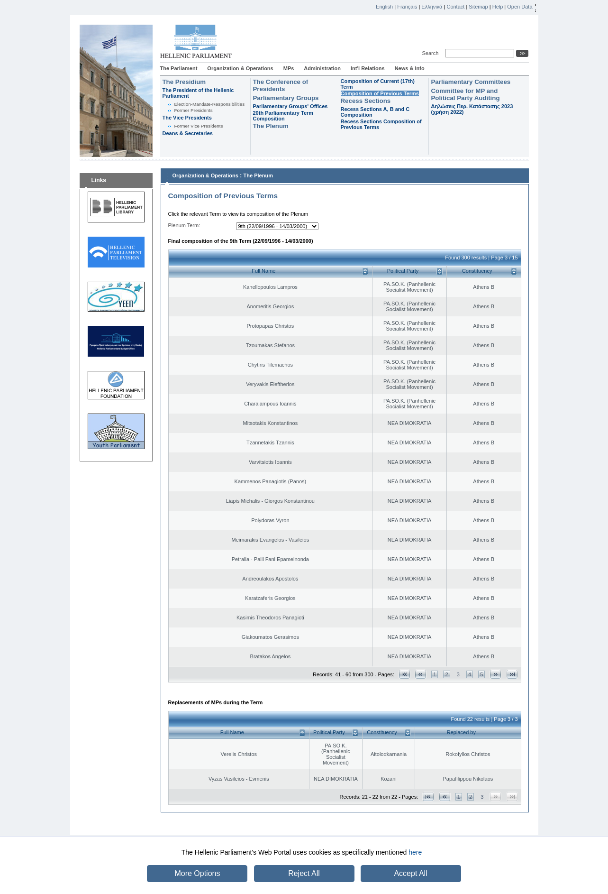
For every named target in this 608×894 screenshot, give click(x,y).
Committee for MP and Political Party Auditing (465, 94)
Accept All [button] (410, 873)
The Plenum (271, 125)
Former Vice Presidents (198, 126)
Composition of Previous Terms (380, 93)
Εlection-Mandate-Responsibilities (209, 104)
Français (407, 6)
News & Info (410, 68)
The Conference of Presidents (281, 85)
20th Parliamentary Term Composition (283, 115)
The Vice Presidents (187, 117)
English (384, 6)
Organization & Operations (240, 68)
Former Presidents (193, 110)
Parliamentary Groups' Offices (290, 106)
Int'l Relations (368, 68)
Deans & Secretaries (188, 133)
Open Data (519, 6)
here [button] (415, 852)
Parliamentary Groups (286, 97)
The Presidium (184, 81)
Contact (455, 6)
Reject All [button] (304, 873)
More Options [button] (197, 873)
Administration (322, 68)
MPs (288, 68)
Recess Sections (366, 100)
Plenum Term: (184, 225)
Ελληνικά (431, 6)
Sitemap (478, 6)
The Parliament (179, 68)
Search (432, 53)
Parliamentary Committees (471, 81)
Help (497, 6)
